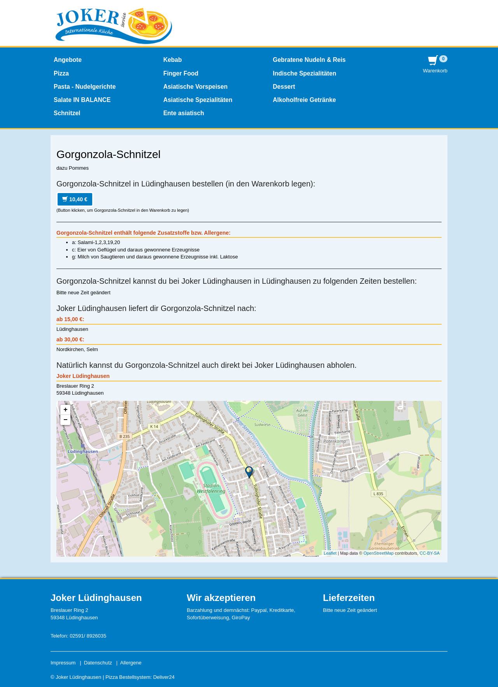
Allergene (131, 663)
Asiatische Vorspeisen (195, 86)
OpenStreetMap (378, 553)
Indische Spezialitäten (304, 73)
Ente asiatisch (183, 113)
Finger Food (180, 73)
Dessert (284, 86)
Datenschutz (98, 663)
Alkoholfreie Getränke (304, 100)
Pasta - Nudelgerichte (85, 86)
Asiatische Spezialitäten (198, 100)
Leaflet (330, 553)
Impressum (63, 663)
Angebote (68, 59)
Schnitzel (67, 113)
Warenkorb (435, 64)
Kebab (172, 59)
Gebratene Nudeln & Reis (309, 59)
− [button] (65, 420)
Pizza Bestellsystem (128, 677)
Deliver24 (164, 677)
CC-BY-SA (429, 553)
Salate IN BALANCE (82, 100)
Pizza (61, 73)
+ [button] (65, 410)
